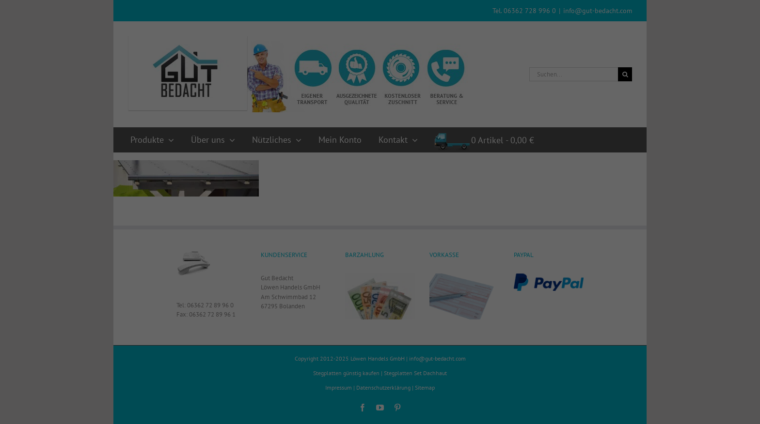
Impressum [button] (428, 344)
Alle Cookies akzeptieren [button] (380, 261)
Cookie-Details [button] (336, 344)
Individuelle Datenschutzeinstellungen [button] (380, 322)
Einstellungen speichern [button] (380, 291)
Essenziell (289, 224)
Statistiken (367, 224)
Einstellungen (275, 201)
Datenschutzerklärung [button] (385, 344)
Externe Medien (455, 224)
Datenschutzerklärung (332, 191)
